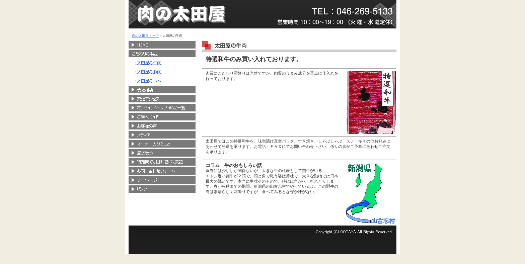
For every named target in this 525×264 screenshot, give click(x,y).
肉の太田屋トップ (145, 35)
